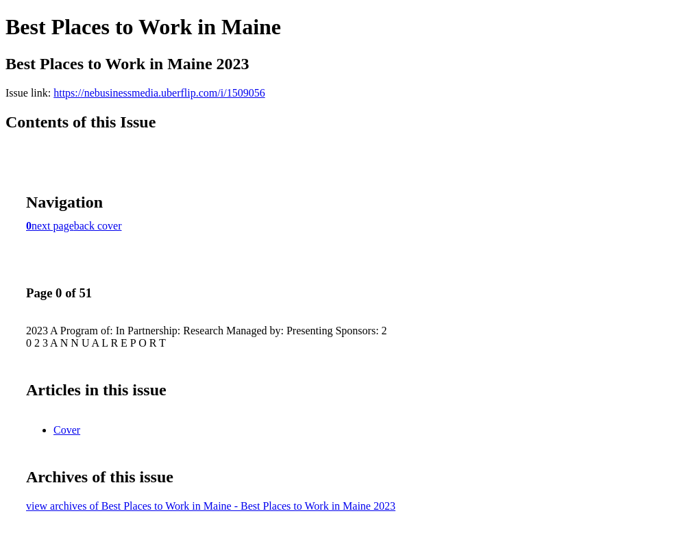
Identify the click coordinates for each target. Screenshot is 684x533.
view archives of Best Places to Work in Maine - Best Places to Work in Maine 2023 (210, 506)
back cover (98, 226)
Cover (66, 430)
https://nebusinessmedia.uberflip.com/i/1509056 (159, 93)
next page (53, 226)
